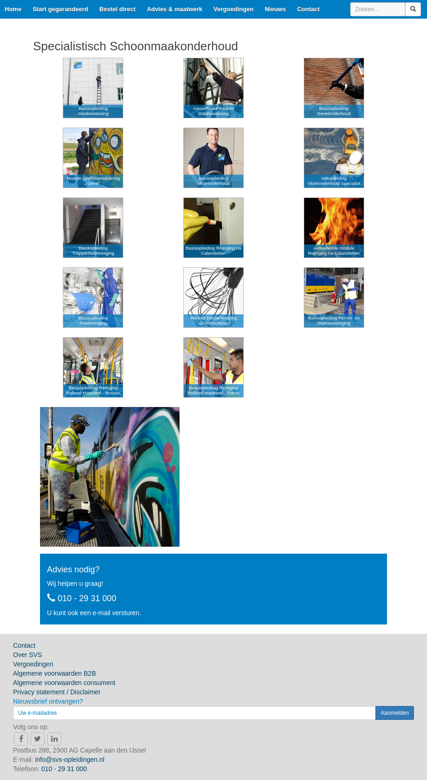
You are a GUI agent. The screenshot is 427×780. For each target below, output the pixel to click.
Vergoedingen (234, 9)
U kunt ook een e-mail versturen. (94, 613)
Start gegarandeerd (60, 9)
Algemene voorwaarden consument (64, 682)
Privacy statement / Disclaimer (56, 692)
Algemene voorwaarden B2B (54, 673)
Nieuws (275, 9)
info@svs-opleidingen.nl (69, 759)
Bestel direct (118, 9)
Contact (308, 9)
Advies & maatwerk (174, 9)
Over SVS (27, 654)
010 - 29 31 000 (81, 598)
